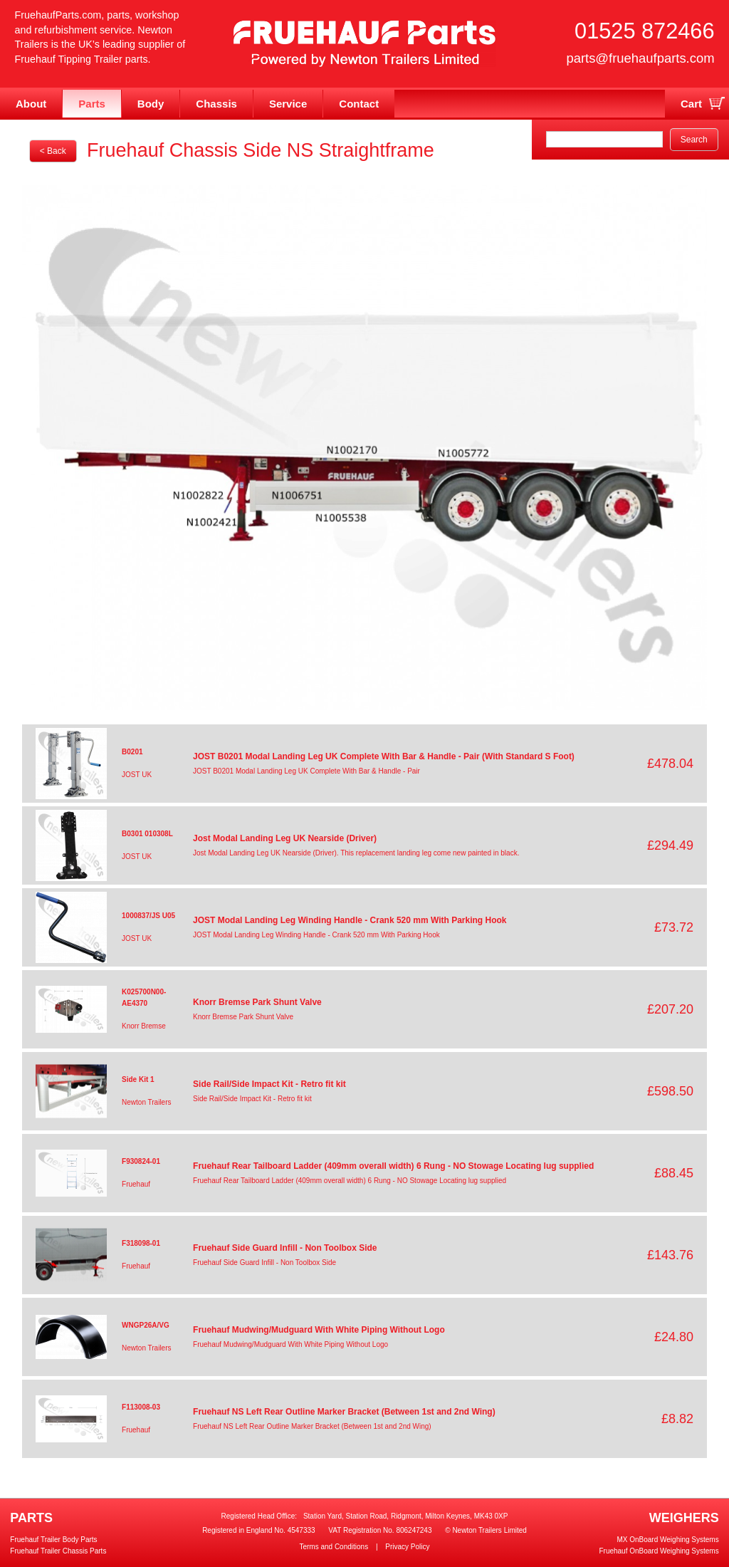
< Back (53, 151)
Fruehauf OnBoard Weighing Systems (658, 1551)
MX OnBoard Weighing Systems (667, 1539)
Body (150, 104)
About (31, 104)
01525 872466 (644, 31)
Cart (691, 104)
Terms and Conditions (333, 1547)
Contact (359, 104)
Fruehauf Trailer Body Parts (53, 1539)
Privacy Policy (407, 1547)
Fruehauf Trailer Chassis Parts (58, 1551)
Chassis (216, 104)
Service (288, 104)
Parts (91, 104)
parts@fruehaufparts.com (640, 58)
